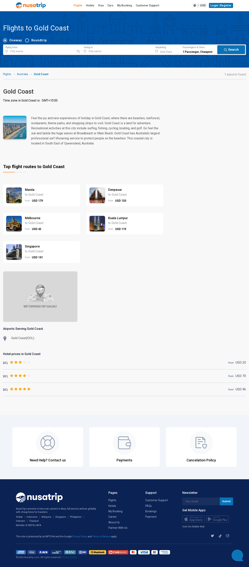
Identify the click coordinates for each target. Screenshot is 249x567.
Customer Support (147, 5)
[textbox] (39, 49)
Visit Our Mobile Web (193, 526)
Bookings (151, 511)
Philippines (76, 517)
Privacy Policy (80, 536)
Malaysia (46, 517)
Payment (151, 516)
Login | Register (220, 5)
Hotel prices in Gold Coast (21, 354)
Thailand (34, 521)
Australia (22, 74)
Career (112, 516)
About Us (114, 522)
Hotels (90, 5)
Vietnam (20, 521)
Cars (110, 5)
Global (19, 517)
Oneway (15, 40)
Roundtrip (39, 40)
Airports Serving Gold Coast (23, 329)
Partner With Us (117, 527)
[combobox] (39, 49)
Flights (78, 5)
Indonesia (32, 517)
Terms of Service (101, 536)
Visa (101, 5)
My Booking (124, 5)
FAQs (148, 505)
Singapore (60, 517)
